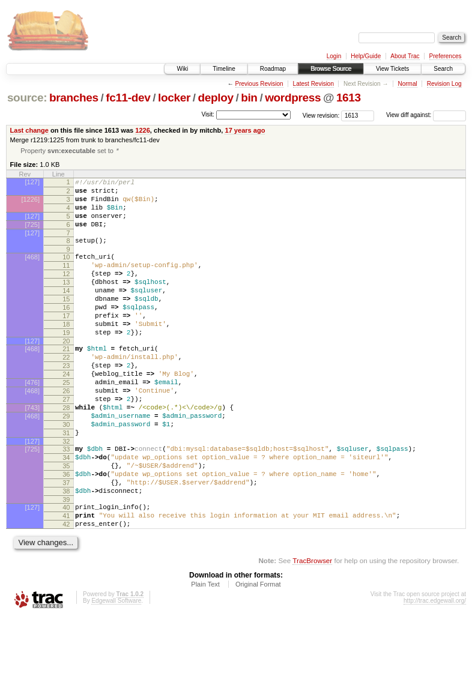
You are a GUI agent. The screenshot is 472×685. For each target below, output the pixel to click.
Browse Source (330, 68)
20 (66, 372)
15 (66, 321)
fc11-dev (128, 97)
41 (66, 580)
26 (66, 431)
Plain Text (205, 652)
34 (66, 511)
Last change (29, 130)
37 (66, 541)
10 (66, 270)
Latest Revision (313, 83)
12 (66, 291)
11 (66, 281)
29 (66, 462)
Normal (407, 83)
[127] (32, 183)
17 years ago (245, 130)
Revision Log (444, 83)
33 (66, 500)
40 (66, 569)
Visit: (207, 114)
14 (66, 311)
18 (66, 352)
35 (66, 521)
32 (66, 492)
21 (66, 380)
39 (66, 562)
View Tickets (392, 68)
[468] (32, 270)
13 (66, 301)
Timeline (224, 68)
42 (66, 590)
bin (249, 97)
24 (66, 411)
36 (66, 531)
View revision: (321, 115)
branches (73, 97)
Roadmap (273, 68)
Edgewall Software (116, 668)
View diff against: (426, 115)
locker (174, 97)
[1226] (30, 204)
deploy (215, 97)
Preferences (445, 56)
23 (66, 401)
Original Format (258, 652)
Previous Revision (259, 83)
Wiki (182, 68)
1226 (142, 130)
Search (443, 68)
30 (66, 472)
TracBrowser (312, 628)
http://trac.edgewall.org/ (435, 668)
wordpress (293, 97)
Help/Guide (366, 56)
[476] (32, 421)
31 (66, 482)
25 (66, 421)
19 (66, 362)
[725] (32, 234)
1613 (348, 97)
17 (66, 342)
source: (27, 97)
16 (66, 332)
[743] (32, 452)
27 (66, 441)
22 (66, 390)
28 (66, 452)
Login (334, 56)
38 (66, 551)
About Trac (404, 56)
